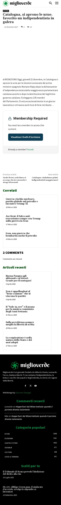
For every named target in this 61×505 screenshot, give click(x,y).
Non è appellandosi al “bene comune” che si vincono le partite (18, 294)
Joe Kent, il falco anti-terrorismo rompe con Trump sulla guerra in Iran (23, 218)
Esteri (6, 11)
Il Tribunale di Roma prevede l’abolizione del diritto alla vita (23, 473)
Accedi (30, 149)
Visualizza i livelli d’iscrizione (25, 137)
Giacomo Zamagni (23, 392)
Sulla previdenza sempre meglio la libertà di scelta (20, 323)
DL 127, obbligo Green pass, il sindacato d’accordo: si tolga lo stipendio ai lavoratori (23, 489)
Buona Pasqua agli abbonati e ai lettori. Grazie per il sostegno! (18, 278)
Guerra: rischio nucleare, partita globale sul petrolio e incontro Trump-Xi (22, 201)
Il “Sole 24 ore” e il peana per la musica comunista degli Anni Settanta (20, 309)
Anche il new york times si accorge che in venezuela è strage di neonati (14, 180)
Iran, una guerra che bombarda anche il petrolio (21, 234)
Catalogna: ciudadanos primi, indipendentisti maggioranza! (45, 179)
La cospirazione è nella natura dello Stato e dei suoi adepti (19, 340)
